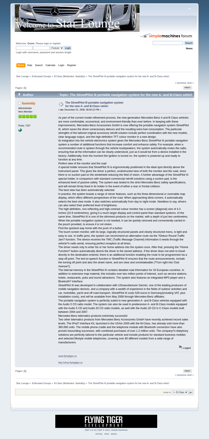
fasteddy (80, 76)
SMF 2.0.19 (90, 430)
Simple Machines (119, 430)
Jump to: (167, 392)
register (56, 43)
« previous (180, 83)
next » (190, 83)
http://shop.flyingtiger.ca (70, 362)
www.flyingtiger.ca (67, 356)
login (46, 43)
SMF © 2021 (104, 430)
